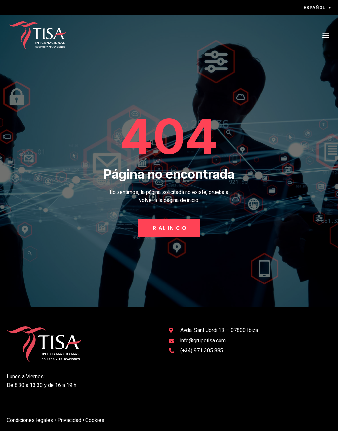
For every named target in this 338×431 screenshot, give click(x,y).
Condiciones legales (30, 420)
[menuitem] (309, 7)
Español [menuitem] (314, 7)
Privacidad (69, 420)
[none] (309, 7)
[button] (326, 35)
